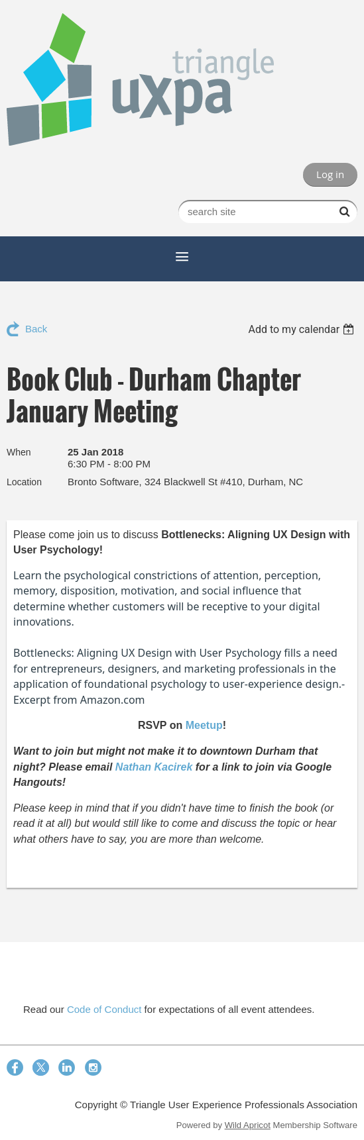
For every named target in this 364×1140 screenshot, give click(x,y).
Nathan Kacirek (154, 767)
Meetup (204, 725)
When (19, 452)
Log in (330, 174)
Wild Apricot (248, 1125)
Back (36, 328)
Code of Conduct (104, 1009)
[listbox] (302, 329)
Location (24, 482)
